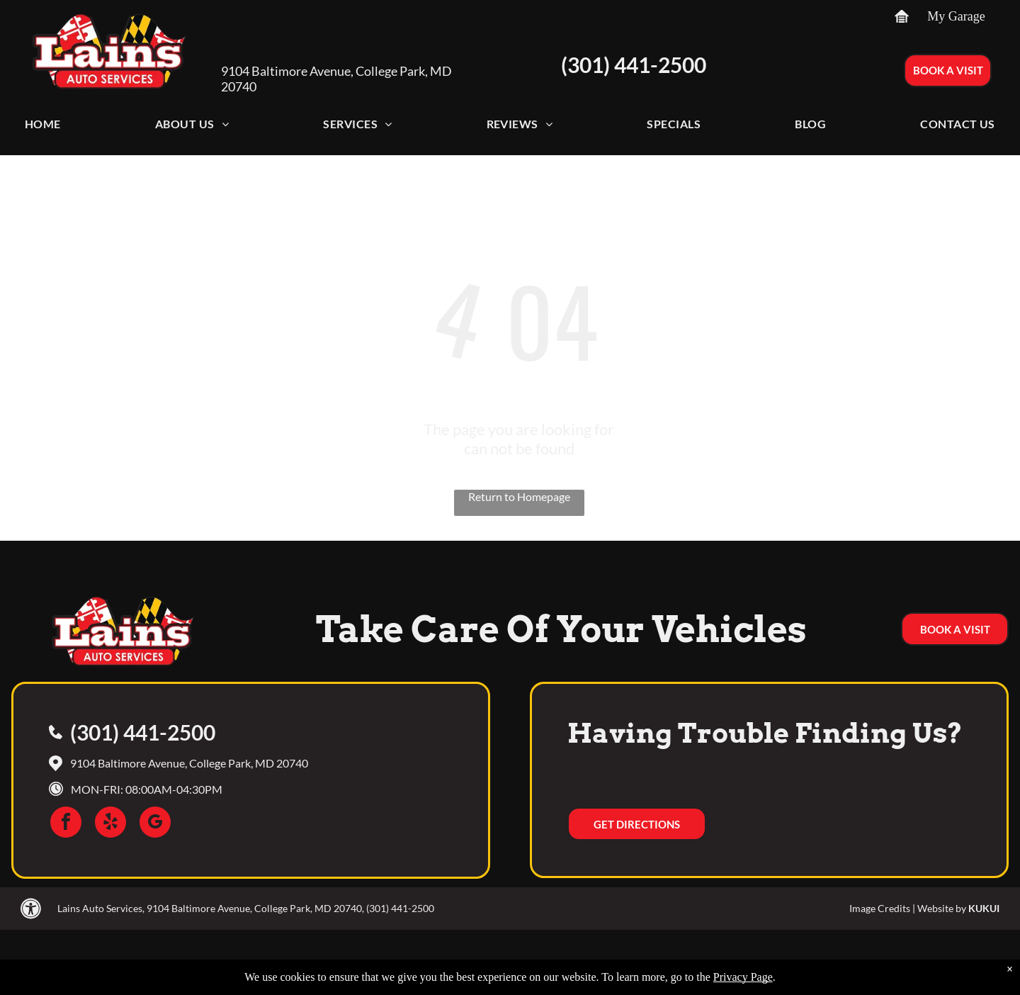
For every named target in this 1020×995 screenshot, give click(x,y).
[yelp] (110, 823)
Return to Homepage (519, 496)
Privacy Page (743, 977)
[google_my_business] (155, 823)
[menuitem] (43, 127)
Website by (941, 908)
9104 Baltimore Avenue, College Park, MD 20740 (189, 763)
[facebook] (65, 823)
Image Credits (879, 908)
